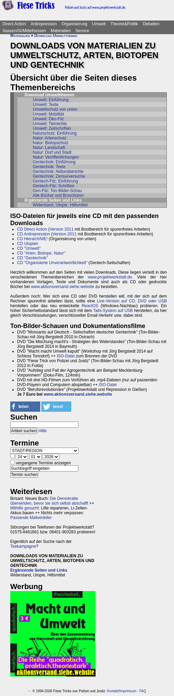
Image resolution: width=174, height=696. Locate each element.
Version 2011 (61, 229)
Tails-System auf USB (113, 310)
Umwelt (99, 24)
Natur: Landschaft (49, 147)
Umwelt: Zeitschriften (52, 128)
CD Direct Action (32, 229)
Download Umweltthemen (55, 35)
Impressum (127, 691)
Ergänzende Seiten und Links (38, 570)
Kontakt (113, 691)
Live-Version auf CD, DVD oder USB (132, 301)
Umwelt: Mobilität (48, 114)
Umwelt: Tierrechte (50, 123)
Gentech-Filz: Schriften (53, 185)
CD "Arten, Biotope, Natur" (41, 253)
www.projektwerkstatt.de (110, 277)
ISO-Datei (66, 356)
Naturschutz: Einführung (55, 133)
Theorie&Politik (124, 24)
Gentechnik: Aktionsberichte (58, 171)
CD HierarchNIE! (32, 238)
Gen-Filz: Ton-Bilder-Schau (57, 190)
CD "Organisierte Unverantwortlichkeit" (52, 262)
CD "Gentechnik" (32, 258)
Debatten (151, 24)
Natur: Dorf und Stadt (52, 152)
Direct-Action (14, 24)
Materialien (60, 30)
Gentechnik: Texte (49, 166)
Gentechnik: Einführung (54, 162)
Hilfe (43, 430)
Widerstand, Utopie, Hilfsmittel (60, 205)
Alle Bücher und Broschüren (58, 195)
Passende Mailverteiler (31, 517)
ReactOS (90, 305)
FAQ (142, 691)
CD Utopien (27, 243)
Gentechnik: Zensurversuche (59, 176)
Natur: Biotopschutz (51, 142)
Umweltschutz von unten (55, 109)
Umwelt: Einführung (51, 99)
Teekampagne (23, 546)
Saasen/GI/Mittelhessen (24, 30)
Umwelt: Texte (45, 104)
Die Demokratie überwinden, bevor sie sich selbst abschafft (49, 501)
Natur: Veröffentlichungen (56, 157)
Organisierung (74, 24)
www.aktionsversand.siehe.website (62, 286)
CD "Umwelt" (29, 248)
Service (82, 30)
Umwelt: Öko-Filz (48, 119)
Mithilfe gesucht (24, 508)
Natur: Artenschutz (50, 138)
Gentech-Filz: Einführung (55, 181)
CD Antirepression (33, 234)
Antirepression (44, 24)
